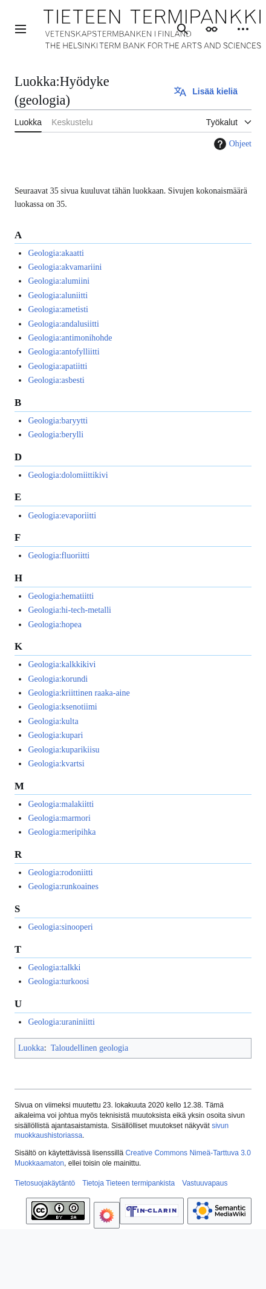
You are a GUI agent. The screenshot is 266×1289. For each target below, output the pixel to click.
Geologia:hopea (55, 624)
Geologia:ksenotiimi (62, 706)
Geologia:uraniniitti (61, 1021)
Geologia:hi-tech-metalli (69, 610)
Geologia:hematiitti (61, 596)
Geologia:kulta (53, 721)
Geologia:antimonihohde (70, 337)
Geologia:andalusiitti (63, 323)
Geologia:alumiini (58, 281)
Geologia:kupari (55, 735)
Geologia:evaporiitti (62, 515)
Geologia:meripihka (62, 832)
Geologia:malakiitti (61, 804)
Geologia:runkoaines (63, 886)
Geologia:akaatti (56, 253)
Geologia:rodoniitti (60, 872)
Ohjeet (231, 144)
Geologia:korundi (58, 679)
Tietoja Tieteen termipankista (128, 1183)
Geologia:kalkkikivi (62, 664)
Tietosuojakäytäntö (45, 1183)
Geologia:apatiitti (57, 366)
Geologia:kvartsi (56, 763)
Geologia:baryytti (58, 420)
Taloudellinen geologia (89, 1047)
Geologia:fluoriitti (58, 555)
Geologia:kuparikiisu (63, 749)
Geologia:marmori (59, 818)
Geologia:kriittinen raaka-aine (78, 692)
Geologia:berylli (55, 434)
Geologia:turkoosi (58, 981)
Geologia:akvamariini (65, 267)
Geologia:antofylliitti (63, 351)
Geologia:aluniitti (58, 295)
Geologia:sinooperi (60, 927)
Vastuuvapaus (204, 1183)
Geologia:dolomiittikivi (68, 475)
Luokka (31, 1047)
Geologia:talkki (54, 967)
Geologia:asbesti (56, 380)
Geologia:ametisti (58, 309)
